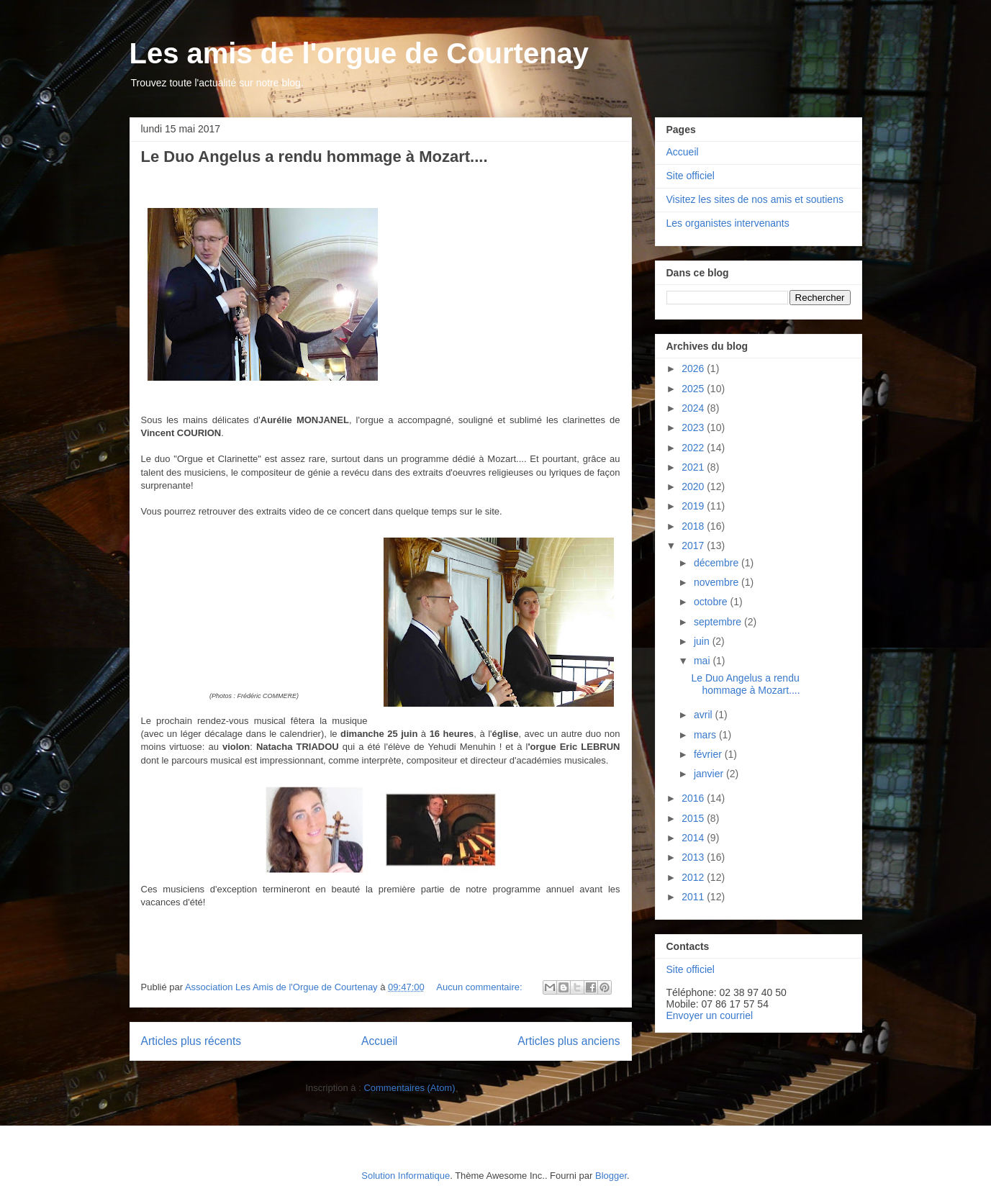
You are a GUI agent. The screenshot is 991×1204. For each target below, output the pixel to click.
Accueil (379, 1041)
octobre (712, 601)
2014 (694, 837)
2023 (694, 427)
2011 (694, 896)
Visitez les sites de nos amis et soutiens (754, 199)
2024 (694, 408)
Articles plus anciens (568, 1041)
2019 (694, 506)
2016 (694, 798)
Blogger (611, 1175)
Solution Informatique (405, 1175)
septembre (719, 622)
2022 (694, 447)
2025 (694, 388)
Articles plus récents (191, 1041)
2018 (694, 526)
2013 (694, 857)
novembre (717, 582)
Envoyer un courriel (710, 1015)
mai (703, 660)
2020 (694, 486)
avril (704, 714)
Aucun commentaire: (480, 987)
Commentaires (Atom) (409, 1087)
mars (706, 735)
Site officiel (690, 175)
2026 (694, 368)
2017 (694, 545)
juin (703, 641)
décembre (717, 563)
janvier (710, 773)
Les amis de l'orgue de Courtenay (359, 53)
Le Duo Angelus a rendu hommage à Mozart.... (314, 157)
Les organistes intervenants (727, 223)
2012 (694, 877)
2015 (694, 818)
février (709, 754)
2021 (694, 467)
